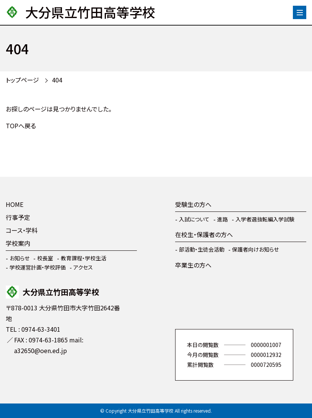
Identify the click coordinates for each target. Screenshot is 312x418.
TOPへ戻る (21, 125)
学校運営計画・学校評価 (38, 267)
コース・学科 (22, 230)
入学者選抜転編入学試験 (265, 219)
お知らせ (19, 258)
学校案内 (18, 243)
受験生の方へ (193, 204)
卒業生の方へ (193, 265)
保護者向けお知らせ (255, 249)
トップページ (22, 79)
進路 (222, 219)
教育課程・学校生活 (83, 258)
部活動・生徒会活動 (201, 249)
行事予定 (18, 217)
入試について (194, 219)
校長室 (45, 258)
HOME (14, 204)
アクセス (83, 267)
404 (57, 79)
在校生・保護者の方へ (204, 234)
